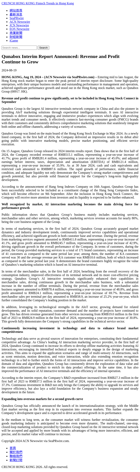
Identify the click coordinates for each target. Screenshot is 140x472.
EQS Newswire (19, 29)
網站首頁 (16, 10)
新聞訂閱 (16, 460)
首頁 (13, 448)
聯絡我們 (16, 456)
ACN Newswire (20, 21)
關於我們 (16, 452)
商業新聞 (16, 33)
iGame (14, 40)
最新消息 (16, 14)
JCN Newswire (19, 25)
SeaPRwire (17, 18)
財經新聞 (16, 37)
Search (43, 47)
